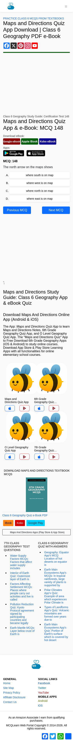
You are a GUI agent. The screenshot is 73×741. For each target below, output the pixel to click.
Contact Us (10, 702)
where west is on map (39, 183)
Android (42, 700)
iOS (40, 705)
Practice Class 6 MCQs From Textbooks (33, 18)
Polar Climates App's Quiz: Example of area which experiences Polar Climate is (55, 596)
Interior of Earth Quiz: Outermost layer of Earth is (20, 576)
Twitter (42, 687)
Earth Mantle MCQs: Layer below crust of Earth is (22, 631)
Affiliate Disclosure (14, 697)
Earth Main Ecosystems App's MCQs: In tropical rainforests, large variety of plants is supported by (55, 577)
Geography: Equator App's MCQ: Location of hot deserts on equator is (56, 558)
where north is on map (39, 190)
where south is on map (39, 175)
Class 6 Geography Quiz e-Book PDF (25, 515)
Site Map (8, 687)
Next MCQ (56, 210)
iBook (8, 522)
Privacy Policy (11, 692)
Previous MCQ (17, 210)
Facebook (44, 683)
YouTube (43, 692)
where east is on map (40, 198)
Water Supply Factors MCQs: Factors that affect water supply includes (21, 562)
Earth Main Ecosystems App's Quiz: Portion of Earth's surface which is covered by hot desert (56, 632)
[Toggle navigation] (66, 6)
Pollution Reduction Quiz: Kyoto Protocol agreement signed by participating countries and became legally (22, 614)
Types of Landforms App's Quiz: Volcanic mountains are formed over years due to (56, 613)
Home (6, 683)
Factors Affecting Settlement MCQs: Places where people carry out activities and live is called (21, 591)
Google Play (35, 522)
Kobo (20, 522)
